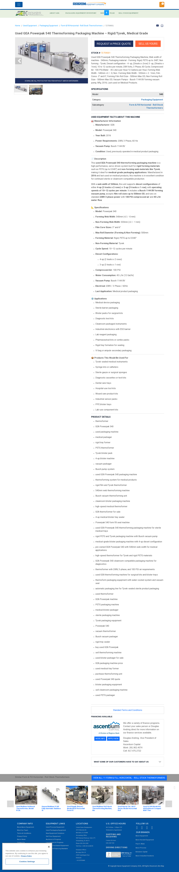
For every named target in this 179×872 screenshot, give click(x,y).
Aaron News (21, 839)
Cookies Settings (27, 862)
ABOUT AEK (54, 13)
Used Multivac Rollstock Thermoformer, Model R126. (25, 808)
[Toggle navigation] (19, 4)
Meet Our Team (22, 830)
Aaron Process (141, 848)
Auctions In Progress (53, 839)
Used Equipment (30, 26)
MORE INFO (100, 739)
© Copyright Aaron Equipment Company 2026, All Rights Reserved (132, 866)
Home (17, 26)
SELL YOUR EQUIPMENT (128, 13)
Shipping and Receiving (113, 835)
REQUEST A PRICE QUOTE (114, 43)
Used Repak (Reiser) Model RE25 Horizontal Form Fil (76, 808)
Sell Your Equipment (53, 836)
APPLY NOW (113, 739)
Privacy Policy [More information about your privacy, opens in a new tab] (26, 856)
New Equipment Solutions (55, 833)
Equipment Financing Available (57, 848)
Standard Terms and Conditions (127, 710)
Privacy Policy (22, 836)
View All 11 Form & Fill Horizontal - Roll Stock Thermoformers (129, 778)
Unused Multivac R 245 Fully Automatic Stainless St (51, 808)
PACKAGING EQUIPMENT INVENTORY (81, 13)
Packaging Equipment (49, 26)
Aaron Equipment (142, 836)
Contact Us (21, 842)
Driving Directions (116, 847)
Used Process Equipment (55, 827)
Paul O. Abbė (140, 844)
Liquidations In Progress (54, 842)
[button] (18, 61)
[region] (27, 856)
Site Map (161, 866)
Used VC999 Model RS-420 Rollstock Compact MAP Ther (152, 808)
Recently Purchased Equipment (57, 845)
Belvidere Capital (141, 852)
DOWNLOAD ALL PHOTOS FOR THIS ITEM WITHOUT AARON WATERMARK (51, 81)
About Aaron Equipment (25, 827)
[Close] (49, 847)
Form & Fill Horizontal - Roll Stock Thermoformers (82, 26)
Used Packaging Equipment (56, 830)
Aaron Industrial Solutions (145, 856)
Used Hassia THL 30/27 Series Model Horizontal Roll (127, 808)
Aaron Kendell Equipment (145, 840)
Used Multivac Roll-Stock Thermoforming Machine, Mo (102, 808)
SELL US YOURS (148, 43)
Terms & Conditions (24, 833)
